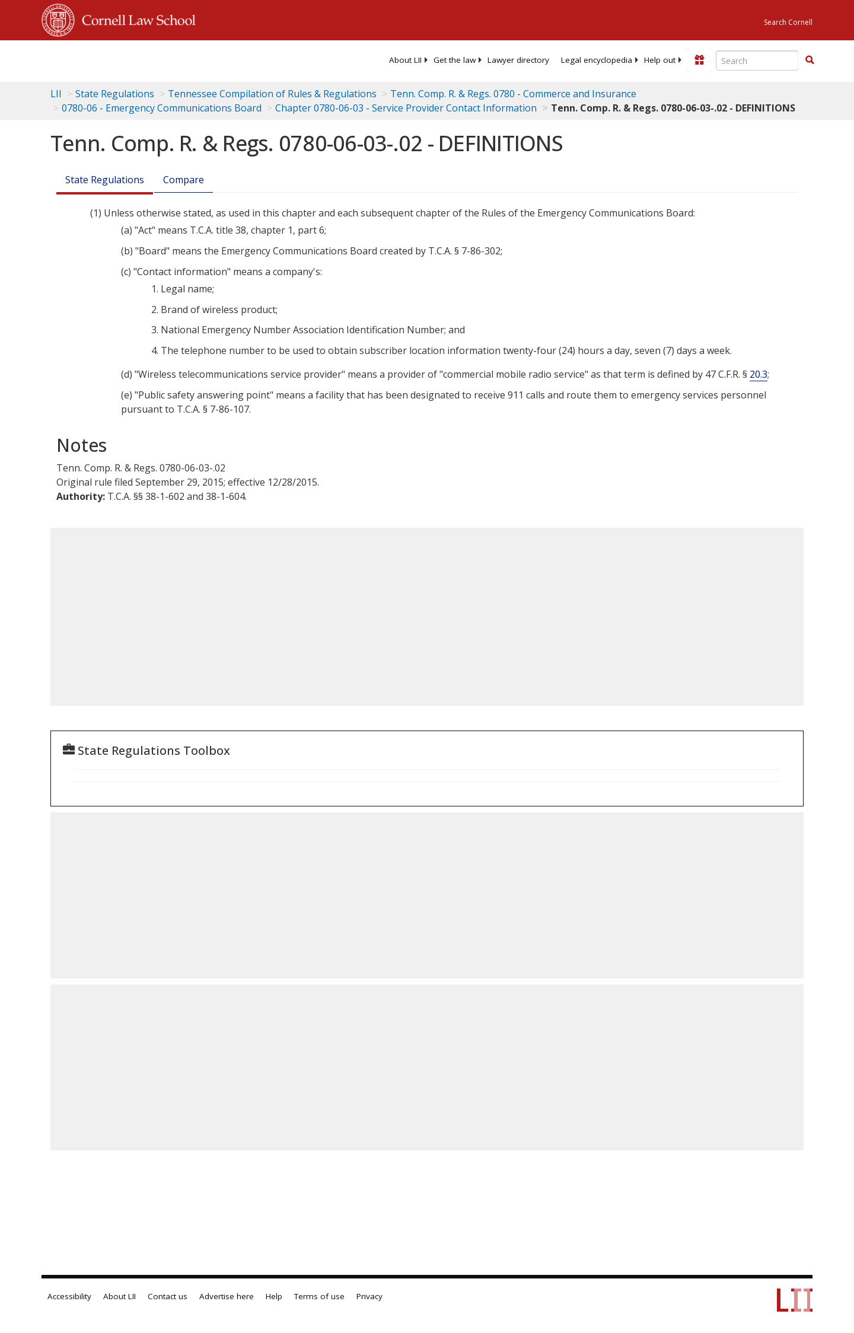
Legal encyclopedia (596, 60)
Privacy (369, 1296)
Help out (659, 60)
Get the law (455, 60)
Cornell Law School (135, 18)
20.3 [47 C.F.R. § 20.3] (758, 374)
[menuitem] (405, 60)
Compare (183, 179)
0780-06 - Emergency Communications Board (162, 107)
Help (274, 1296)
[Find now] (809, 60)
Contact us (167, 1296)
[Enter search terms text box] (757, 60)
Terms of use (319, 1296)
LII (56, 93)
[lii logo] (175, 59)
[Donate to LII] (699, 60)
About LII (405, 60)
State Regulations (114, 93)
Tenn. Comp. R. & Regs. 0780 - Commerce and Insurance (513, 93)
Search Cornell (788, 22)
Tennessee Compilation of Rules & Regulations (272, 93)
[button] (809, 60)
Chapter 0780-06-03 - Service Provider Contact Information (406, 107)
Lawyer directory (518, 60)
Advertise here (226, 1296)
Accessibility (69, 1296)
